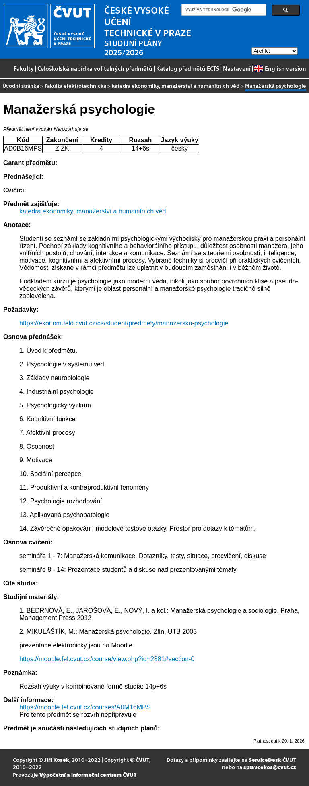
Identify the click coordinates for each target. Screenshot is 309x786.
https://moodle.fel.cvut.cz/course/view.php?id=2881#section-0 (106, 659)
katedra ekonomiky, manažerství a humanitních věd (175, 86)
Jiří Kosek (56, 760)
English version (280, 68)
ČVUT (142, 760)
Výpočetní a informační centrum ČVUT (87, 775)
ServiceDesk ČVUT (272, 760)
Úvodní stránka (20, 86)
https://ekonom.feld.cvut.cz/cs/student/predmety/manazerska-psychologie (123, 323)
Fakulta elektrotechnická (75, 86)
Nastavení (237, 68)
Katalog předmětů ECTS (187, 68)
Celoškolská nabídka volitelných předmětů (94, 68)
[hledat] (223, 10)
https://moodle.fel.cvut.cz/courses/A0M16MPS (84, 707)
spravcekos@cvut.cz (269, 767)
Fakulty (24, 68)
